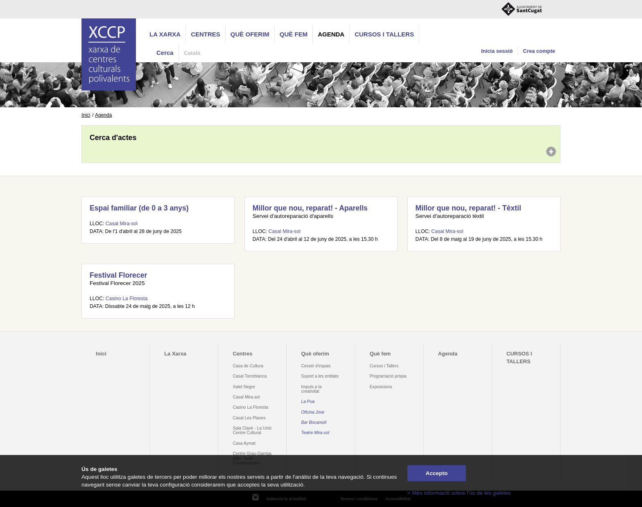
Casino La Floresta (127, 298)
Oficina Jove (313, 412)
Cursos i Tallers (384, 366)
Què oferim (250, 34)
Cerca (165, 52)
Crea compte (539, 51)
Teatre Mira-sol (315, 432)
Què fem (293, 34)
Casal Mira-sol (122, 223)
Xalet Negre (244, 387)
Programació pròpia (388, 376)
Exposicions (381, 387)
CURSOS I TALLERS (384, 34)
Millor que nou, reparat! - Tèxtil (468, 208)
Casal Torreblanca (250, 376)
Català (192, 53)
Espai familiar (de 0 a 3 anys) (139, 208)
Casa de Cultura (248, 366)
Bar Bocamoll (313, 422)
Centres (205, 34)
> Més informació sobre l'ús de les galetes (459, 493)
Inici (85, 115)
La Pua (308, 401)
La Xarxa (165, 34)
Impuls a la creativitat (311, 389)
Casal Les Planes (249, 418)
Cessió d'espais (316, 366)
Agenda (331, 34)
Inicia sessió (497, 51)
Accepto (437, 473)
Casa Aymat (244, 443)
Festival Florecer (118, 275)
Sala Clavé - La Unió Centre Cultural (252, 430)
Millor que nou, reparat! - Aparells (310, 208)
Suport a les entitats (320, 376)
